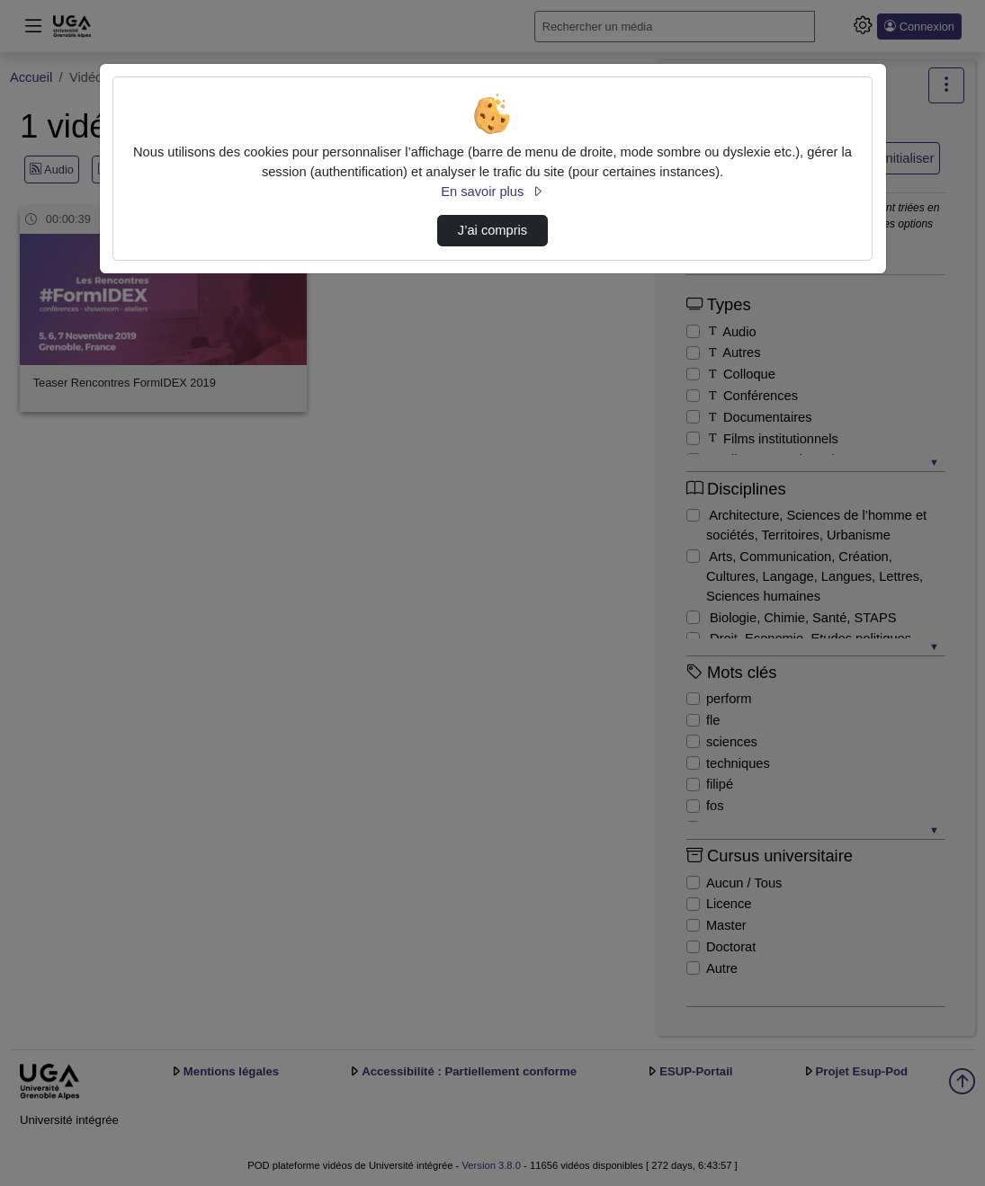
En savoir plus (492, 191)
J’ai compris (492, 230)
